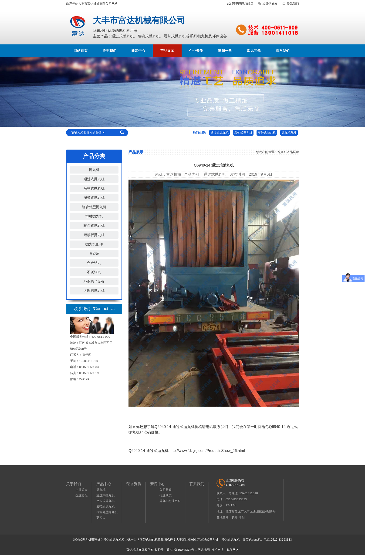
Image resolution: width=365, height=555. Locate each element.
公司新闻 (165, 489)
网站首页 (81, 51)
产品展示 (167, 51)
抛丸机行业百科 (170, 501)
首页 (280, 152)
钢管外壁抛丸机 (94, 207)
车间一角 (225, 51)
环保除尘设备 (94, 281)
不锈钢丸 (94, 272)
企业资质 (196, 51)
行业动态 (165, 495)
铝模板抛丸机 (94, 235)
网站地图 (204, 550)
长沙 (235, 517)
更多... (100, 517)
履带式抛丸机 (267, 132)
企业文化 (81, 495)
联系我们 (290, 3)
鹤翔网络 (232, 550)
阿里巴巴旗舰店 (239, 3)
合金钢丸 (94, 263)
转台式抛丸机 (94, 225)
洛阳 (242, 517)
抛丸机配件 (289, 132)
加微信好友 (267, 3)
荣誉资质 (133, 484)
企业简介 (81, 489)
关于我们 (109, 51)
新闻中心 (138, 51)
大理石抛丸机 (94, 291)
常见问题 (254, 51)
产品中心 (103, 484)
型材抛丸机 (94, 216)
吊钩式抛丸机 (243, 132)
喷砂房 (94, 253)
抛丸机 (94, 170)
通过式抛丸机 (219, 132)
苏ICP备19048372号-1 (181, 550)
